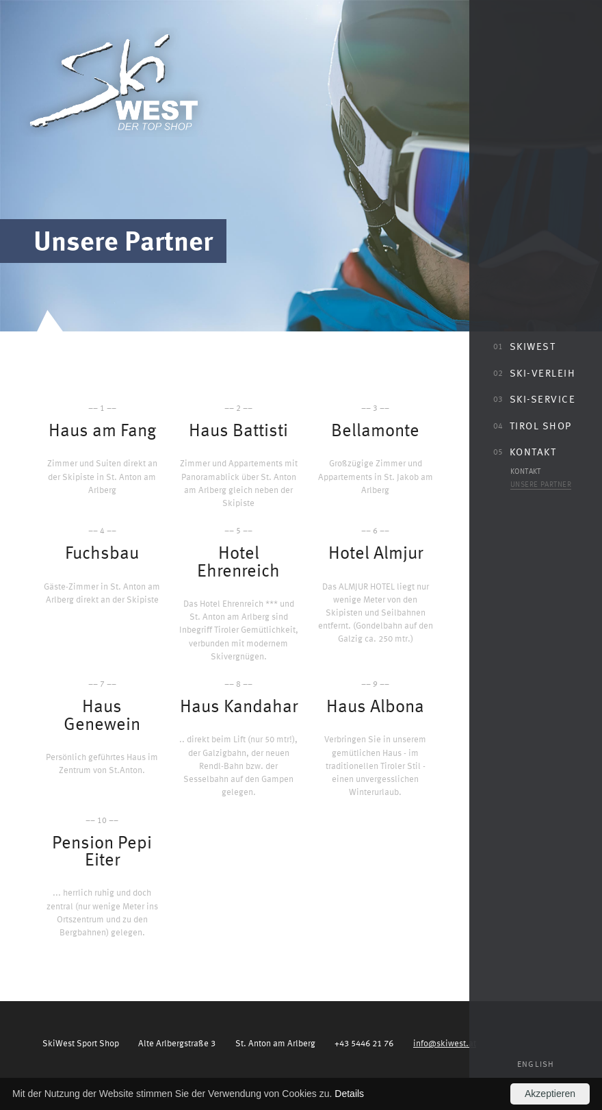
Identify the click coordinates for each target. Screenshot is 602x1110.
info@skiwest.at (444, 1042)
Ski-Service (534, 398)
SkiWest (524, 345)
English (535, 1064)
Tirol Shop (532, 425)
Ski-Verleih (534, 372)
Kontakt (524, 451)
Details (349, 1093)
